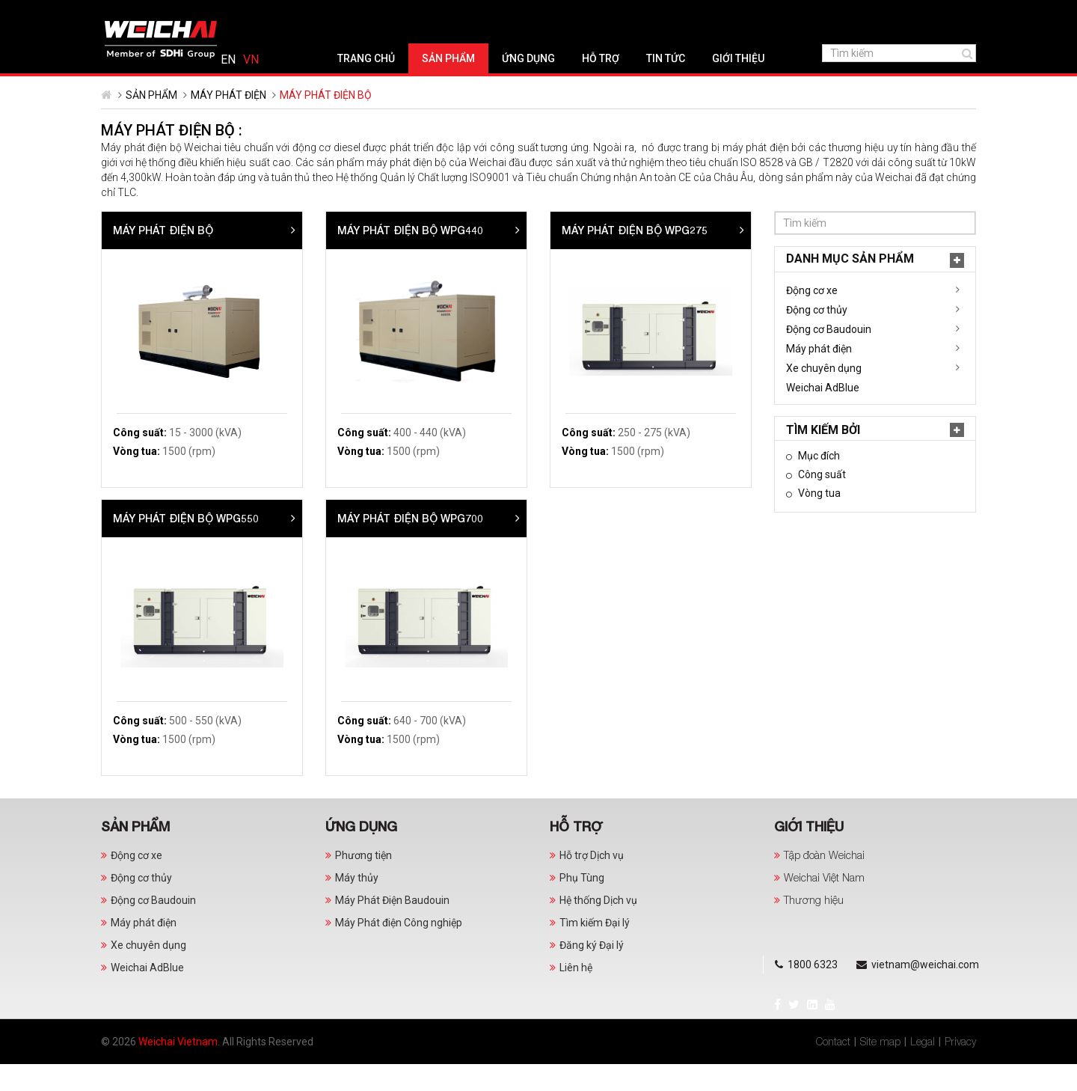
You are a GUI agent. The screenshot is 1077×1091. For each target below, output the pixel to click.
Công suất (148, 501)
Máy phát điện (228, 122)
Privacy (960, 1068)
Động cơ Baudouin (155, 356)
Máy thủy (356, 905)
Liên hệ (575, 994)
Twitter (132, 12)
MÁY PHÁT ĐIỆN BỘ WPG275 (859, 257)
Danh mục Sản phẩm (177, 285)
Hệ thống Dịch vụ (598, 927)
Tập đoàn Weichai (824, 881)
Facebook (115, 12)
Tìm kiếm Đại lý (594, 950)
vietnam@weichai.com (339, 13)
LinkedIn (150, 12)
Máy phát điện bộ (387, 257)
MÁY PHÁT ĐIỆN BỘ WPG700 (635, 545)
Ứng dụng (473, 85)
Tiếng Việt (955, 13)
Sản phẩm (393, 85)
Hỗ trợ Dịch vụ (591, 882)
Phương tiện (363, 882)
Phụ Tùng (581, 905)
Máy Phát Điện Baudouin (392, 927)
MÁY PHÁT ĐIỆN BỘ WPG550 (410, 545)
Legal (922, 1068)
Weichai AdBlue (149, 415)
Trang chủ (311, 85)
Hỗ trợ (546, 85)
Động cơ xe (139, 317)
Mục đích (145, 483)
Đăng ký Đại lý (591, 972)
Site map (880, 1068)
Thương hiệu (814, 926)
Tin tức (611, 85)
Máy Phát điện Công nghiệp (398, 950)
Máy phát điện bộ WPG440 (635, 257)
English (932, 13)
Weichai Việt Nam (824, 904)
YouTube (168, 12)
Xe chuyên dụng (150, 395)
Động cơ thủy (143, 337)
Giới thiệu (683, 85)
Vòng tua (145, 520)
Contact (833, 1068)
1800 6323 (228, 13)
